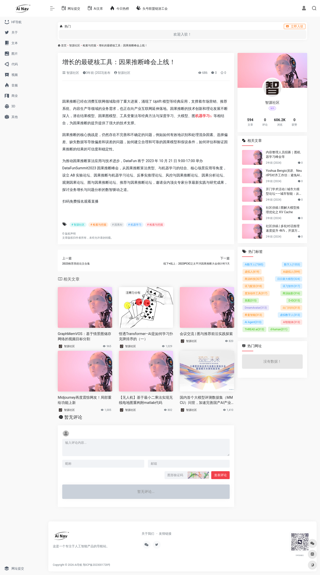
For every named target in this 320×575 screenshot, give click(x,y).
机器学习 (202, 116)
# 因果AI (117, 224)
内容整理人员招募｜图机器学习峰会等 (283, 154)
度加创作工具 (256, 293)
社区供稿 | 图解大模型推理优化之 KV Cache (283, 210)
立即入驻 (294, 26)
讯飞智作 (291, 286)
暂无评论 (73, 417)
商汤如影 (291, 293)
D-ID (294, 300)
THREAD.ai (254, 329)
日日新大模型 (288, 279)
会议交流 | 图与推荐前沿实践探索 (206, 334)
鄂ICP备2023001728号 (96, 564)
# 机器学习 (134, 224)
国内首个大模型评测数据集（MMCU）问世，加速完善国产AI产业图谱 (206, 400)
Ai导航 (78, 564)
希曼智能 (253, 315)
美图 (251, 300)
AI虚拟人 (291, 271)
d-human (278, 329)
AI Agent (253, 322)
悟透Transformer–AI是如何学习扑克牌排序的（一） (146, 336)
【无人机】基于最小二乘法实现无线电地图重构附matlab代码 (146, 400)
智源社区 (74, 45)
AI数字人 (254, 264)
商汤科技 (253, 279)
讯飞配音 (253, 286)
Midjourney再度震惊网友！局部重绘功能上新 (84, 400)
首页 (64, 45)
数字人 (292, 264)
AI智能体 (291, 322)
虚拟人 (252, 271)
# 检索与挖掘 (98, 224)
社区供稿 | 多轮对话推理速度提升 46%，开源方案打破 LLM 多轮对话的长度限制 (284, 228)
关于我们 (148, 533)
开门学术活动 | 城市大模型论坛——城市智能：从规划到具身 (284, 191)
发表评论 (220, 475)
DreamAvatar (256, 307)
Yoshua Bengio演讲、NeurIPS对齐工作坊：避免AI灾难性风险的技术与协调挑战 (284, 173)
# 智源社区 (77, 224)
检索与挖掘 (89, 45)
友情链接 (165, 533)
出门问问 (291, 307)
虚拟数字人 (290, 315)
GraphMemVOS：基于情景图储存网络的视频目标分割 (84, 336)
